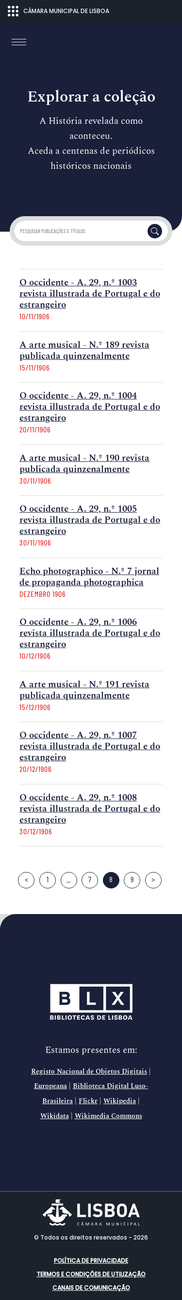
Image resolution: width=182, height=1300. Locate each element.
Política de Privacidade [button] (91, 1260)
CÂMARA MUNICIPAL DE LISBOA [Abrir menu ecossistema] (58, 11)
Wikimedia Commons (108, 1116)
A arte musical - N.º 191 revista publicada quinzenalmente (84, 690)
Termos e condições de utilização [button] (91, 1274)
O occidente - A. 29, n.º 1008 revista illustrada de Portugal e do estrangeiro (89, 809)
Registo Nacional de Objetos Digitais (89, 1071)
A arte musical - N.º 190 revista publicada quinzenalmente (84, 463)
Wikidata (54, 1116)
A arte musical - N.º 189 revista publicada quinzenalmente (84, 350)
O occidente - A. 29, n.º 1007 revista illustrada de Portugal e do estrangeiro (89, 746)
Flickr (88, 1101)
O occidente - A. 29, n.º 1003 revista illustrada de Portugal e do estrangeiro (89, 294)
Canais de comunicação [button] (91, 1288)
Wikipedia (119, 1101)
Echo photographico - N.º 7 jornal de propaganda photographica (89, 577)
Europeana (50, 1086)
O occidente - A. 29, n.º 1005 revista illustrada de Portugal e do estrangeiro (89, 520)
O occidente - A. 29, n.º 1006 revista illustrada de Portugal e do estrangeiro (89, 633)
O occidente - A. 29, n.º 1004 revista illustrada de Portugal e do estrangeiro (89, 407)
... (68, 879)
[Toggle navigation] (19, 42)
